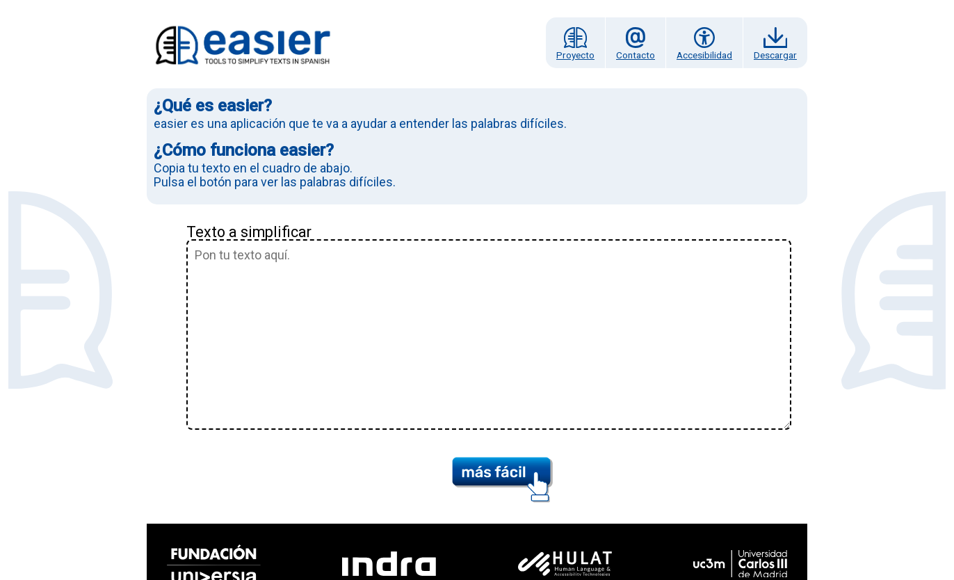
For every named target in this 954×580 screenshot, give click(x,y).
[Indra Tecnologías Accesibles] (390, 563)
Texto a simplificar (249, 232)
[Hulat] (565, 564)
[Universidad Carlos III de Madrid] (741, 564)
